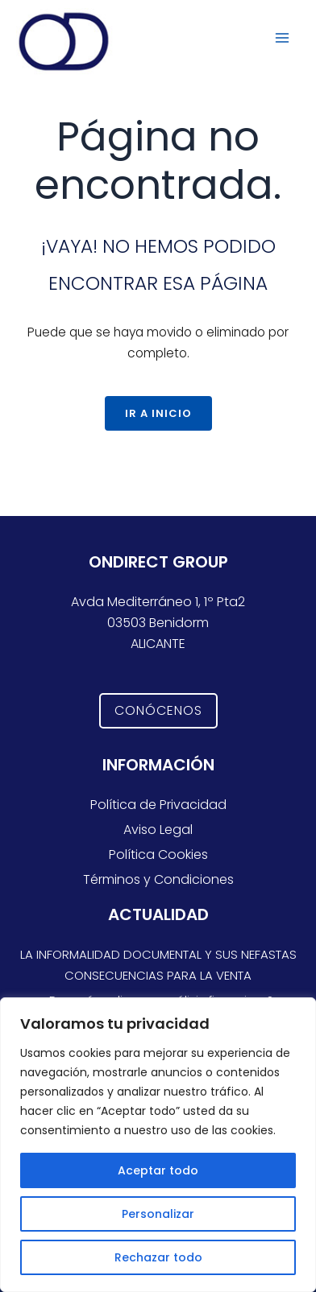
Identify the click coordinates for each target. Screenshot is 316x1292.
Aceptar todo (158, 1170)
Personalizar (158, 1214)
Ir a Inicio (158, 413)
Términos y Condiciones (158, 879)
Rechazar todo (158, 1257)
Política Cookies (158, 854)
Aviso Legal (158, 829)
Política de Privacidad (158, 804)
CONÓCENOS (158, 710)
